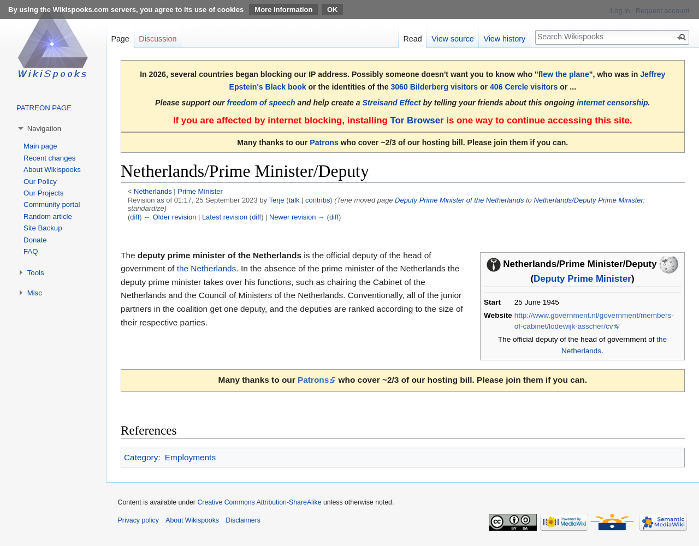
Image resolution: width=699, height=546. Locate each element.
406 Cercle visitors (524, 86)
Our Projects (43, 193)
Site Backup (42, 228)
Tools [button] (35, 273)
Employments (190, 457)
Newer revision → (297, 217)
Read (412, 38)
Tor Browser (416, 120)
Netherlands (153, 191)
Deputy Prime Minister (582, 279)
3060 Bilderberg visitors (434, 86)
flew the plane (563, 74)
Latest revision (224, 217)
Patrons (324, 142)
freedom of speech (261, 102)
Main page (40, 146)
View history (504, 38)
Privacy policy (138, 520)
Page (120, 38)
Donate (35, 240)
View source (452, 38)
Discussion (157, 38)
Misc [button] (34, 293)
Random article (47, 216)
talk (293, 200)
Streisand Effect (392, 102)
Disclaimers (243, 520)
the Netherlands (206, 268)
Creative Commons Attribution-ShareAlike (259, 502)
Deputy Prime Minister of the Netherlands (459, 200)
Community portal (51, 204)
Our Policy (40, 181)
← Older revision (170, 217)
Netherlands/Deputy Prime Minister (588, 200)
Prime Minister (200, 191)
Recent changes (49, 158)
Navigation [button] (44, 128)
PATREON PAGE (44, 108)
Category (141, 457)
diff (134, 217)
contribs (317, 200)
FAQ (30, 251)
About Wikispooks (52, 169)
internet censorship (612, 102)
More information (283, 9)
